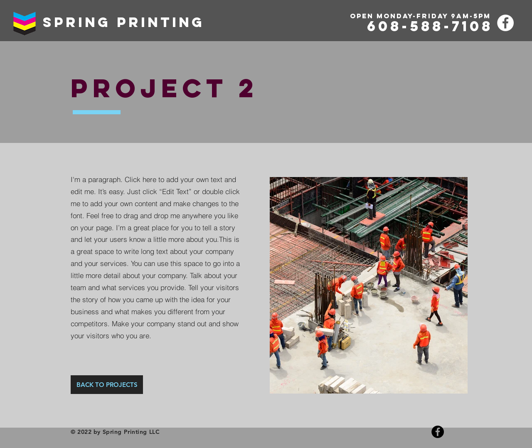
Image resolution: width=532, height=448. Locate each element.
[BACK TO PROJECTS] (107, 384)
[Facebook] (505, 23)
